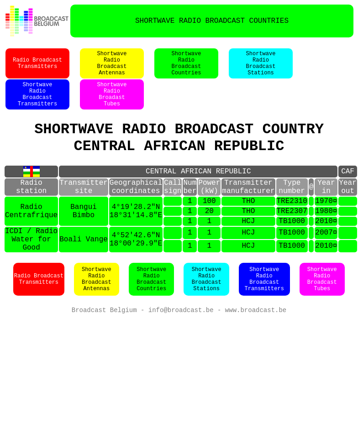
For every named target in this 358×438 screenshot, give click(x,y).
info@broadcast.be (181, 344)
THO (248, 224)
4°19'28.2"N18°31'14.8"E (136, 236)
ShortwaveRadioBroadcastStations (261, 67)
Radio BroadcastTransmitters (37, 68)
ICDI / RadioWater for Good (31, 270)
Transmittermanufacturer (248, 208)
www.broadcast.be (255, 344)
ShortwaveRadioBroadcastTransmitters (37, 104)
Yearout (347, 208)
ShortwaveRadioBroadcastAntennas (112, 67)
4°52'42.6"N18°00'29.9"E (136, 270)
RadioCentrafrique (31, 236)
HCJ (248, 248)
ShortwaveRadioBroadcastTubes (322, 312)
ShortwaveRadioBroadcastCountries (186, 67)
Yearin (326, 208)
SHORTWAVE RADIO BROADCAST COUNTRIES (212, 21)
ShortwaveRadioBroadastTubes (112, 104)
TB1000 (292, 248)
